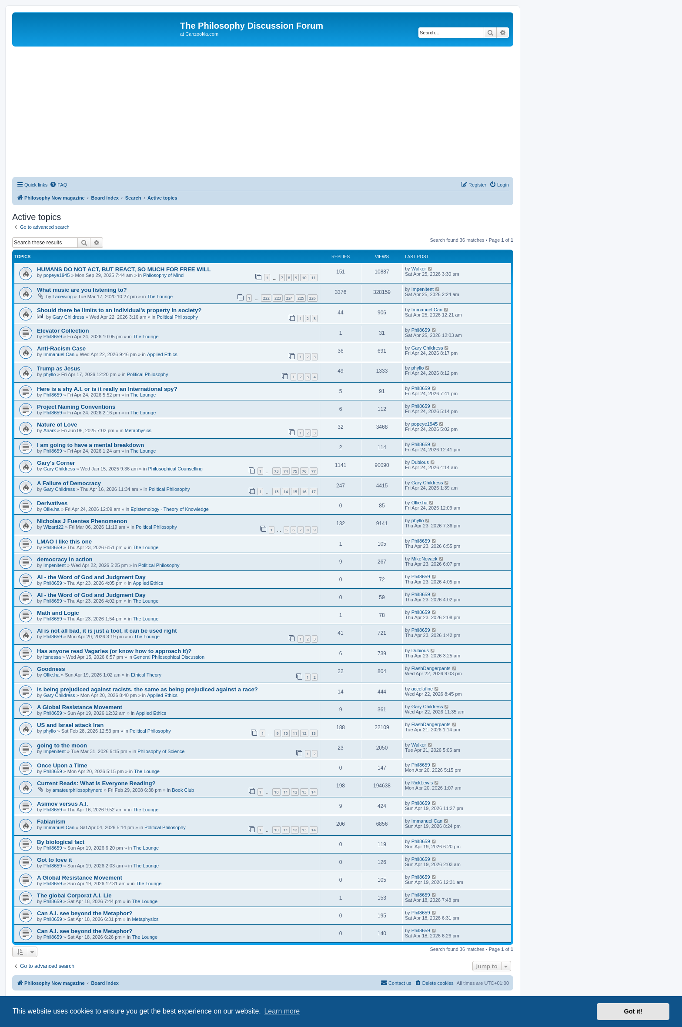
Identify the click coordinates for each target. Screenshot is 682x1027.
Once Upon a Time (62, 765)
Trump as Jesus (58, 368)
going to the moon (62, 745)
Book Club (183, 790)
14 (286, 491)
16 (304, 491)
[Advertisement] (262, 112)
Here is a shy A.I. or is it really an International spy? (107, 389)
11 (313, 277)
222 (266, 298)
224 (289, 298)
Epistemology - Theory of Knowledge (169, 509)
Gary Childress (68, 317)
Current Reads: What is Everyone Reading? (96, 783)
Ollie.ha (51, 509)
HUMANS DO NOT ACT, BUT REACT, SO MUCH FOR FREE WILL (124, 269)
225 (301, 298)
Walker (418, 268)
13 (276, 491)
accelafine (422, 688)
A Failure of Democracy (69, 483)
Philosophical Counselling (175, 468)
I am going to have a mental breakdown (90, 445)
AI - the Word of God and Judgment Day (91, 577)
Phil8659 (52, 336)
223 (277, 298)
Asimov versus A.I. (62, 803)
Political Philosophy (177, 317)
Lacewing (63, 296)
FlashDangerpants (431, 668)
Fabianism (51, 821)
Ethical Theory (146, 674)
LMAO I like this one (64, 541)
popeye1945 (56, 275)
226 (312, 298)
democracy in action (65, 559)
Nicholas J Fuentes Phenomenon (82, 521)
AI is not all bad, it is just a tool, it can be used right (107, 630)
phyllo (49, 374)
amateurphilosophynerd (78, 790)
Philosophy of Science (160, 751)
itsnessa (52, 657)
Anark (49, 430)
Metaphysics (138, 430)
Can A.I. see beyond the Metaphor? (84, 913)
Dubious (420, 462)
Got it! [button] (633, 1011)
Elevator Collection (63, 330)
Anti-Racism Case (61, 348)
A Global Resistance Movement (79, 707)
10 (304, 277)
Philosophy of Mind (163, 275)
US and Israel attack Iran (70, 725)
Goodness (51, 669)
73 (276, 471)
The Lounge (160, 296)
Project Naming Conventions (76, 406)
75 (295, 471)
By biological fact (60, 842)
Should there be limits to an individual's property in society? (119, 310)
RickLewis (422, 782)
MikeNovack (424, 558)
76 (304, 471)
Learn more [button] (282, 1011)
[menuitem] (58, 185)
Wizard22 (53, 527)
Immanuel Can (427, 309)
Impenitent (422, 289)
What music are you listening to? (82, 290)
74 (286, 471)
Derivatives (52, 503)
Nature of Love (57, 424)
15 (295, 491)
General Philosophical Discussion (169, 657)
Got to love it (54, 860)
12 (304, 733)
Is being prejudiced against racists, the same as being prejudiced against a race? (147, 689)
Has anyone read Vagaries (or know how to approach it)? (114, 651)
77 (313, 471)
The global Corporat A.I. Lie (74, 895)
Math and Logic (58, 613)
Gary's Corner (56, 463)
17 (313, 491)
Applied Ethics (162, 354)
